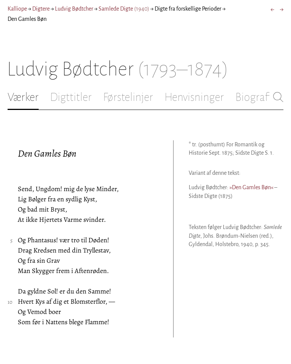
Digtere (41, 9)
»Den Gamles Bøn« (251, 187)
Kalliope (17, 9)
